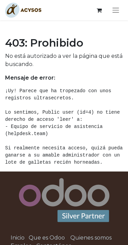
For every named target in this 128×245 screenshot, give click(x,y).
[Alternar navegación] (116, 10)
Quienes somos (91, 237)
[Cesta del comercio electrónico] (99, 10)
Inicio (18, 237)
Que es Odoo (47, 237)
